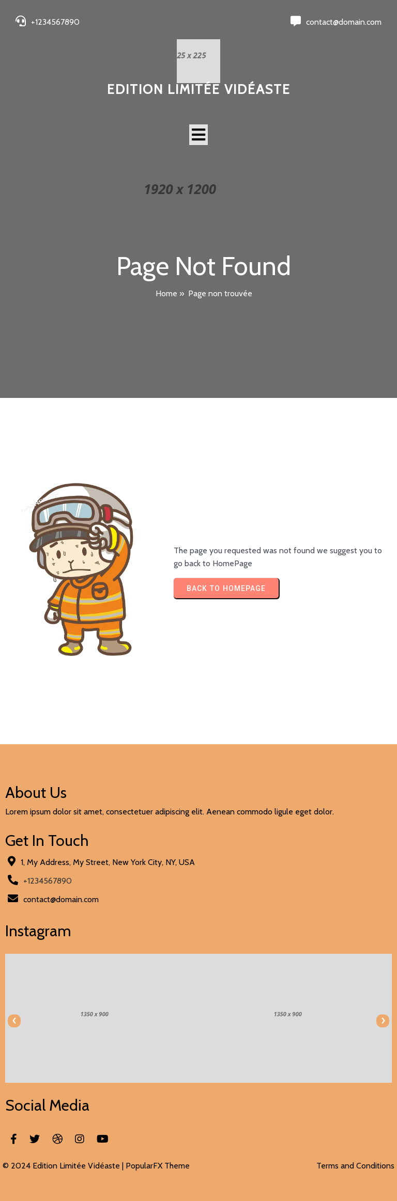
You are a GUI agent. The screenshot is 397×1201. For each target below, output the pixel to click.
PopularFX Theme (158, 1166)
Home (166, 293)
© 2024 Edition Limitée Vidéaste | (64, 1166)
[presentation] (14, 1020)
